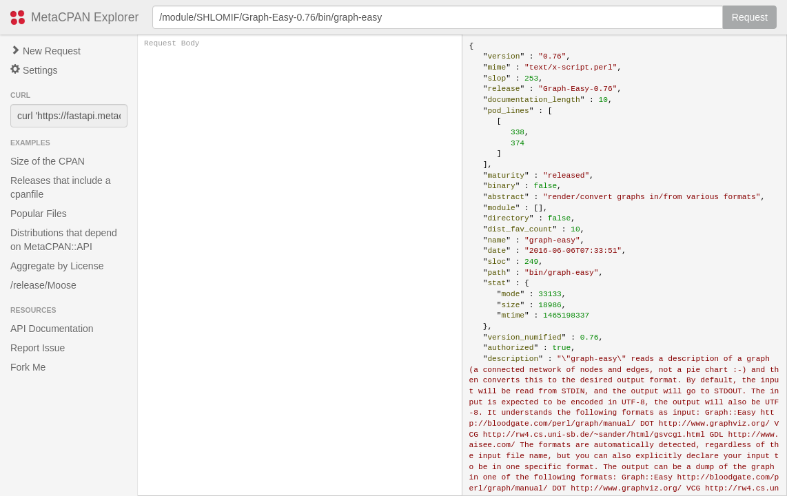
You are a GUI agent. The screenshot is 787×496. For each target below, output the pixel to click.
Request (750, 17)
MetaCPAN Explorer (85, 17)
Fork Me (27, 367)
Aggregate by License (56, 265)
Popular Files (38, 213)
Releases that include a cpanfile (60, 187)
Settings (33, 70)
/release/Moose (43, 285)
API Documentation (52, 328)
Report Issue (37, 347)
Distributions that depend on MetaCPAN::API (63, 239)
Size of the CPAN (47, 161)
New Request (45, 50)
